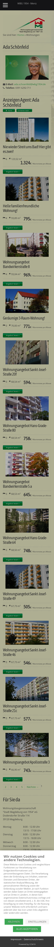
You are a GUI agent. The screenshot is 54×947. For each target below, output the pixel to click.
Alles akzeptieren (27, 929)
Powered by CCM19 (27, 944)
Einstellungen (37, 921)
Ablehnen (14, 921)
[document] (27, 886)
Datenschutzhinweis (33, 939)
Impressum (16, 939)
